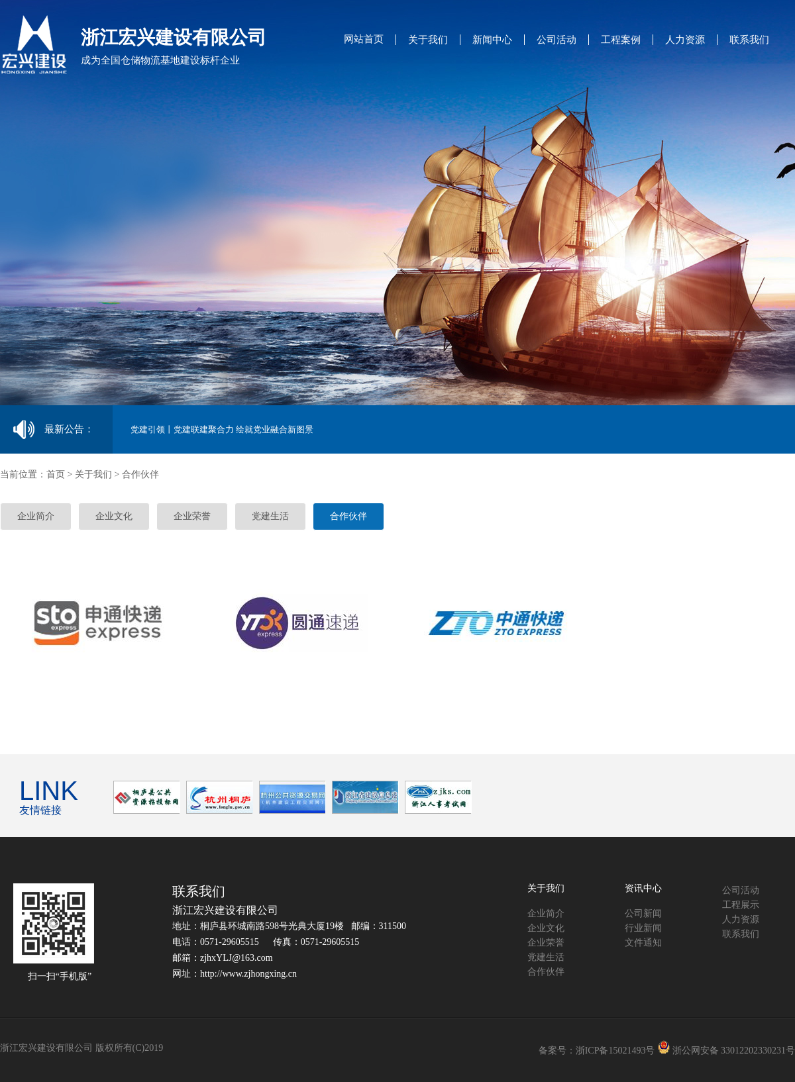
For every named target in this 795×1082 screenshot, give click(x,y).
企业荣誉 (192, 516)
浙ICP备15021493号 (615, 1051)
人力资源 (685, 39)
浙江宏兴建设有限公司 (225, 910)
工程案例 (621, 39)
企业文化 (113, 516)
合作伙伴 (348, 516)
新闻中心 (492, 39)
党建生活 (270, 516)
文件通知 (643, 943)
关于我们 (428, 39)
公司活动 (556, 39)
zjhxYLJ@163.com (236, 958)
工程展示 (740, 905)
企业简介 (35, 516)
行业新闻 (643, 928)
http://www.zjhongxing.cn (248, 974)
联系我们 (749, 39)
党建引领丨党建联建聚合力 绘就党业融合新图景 (222, 429)
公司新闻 (643, 913)
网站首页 (364, 39)
